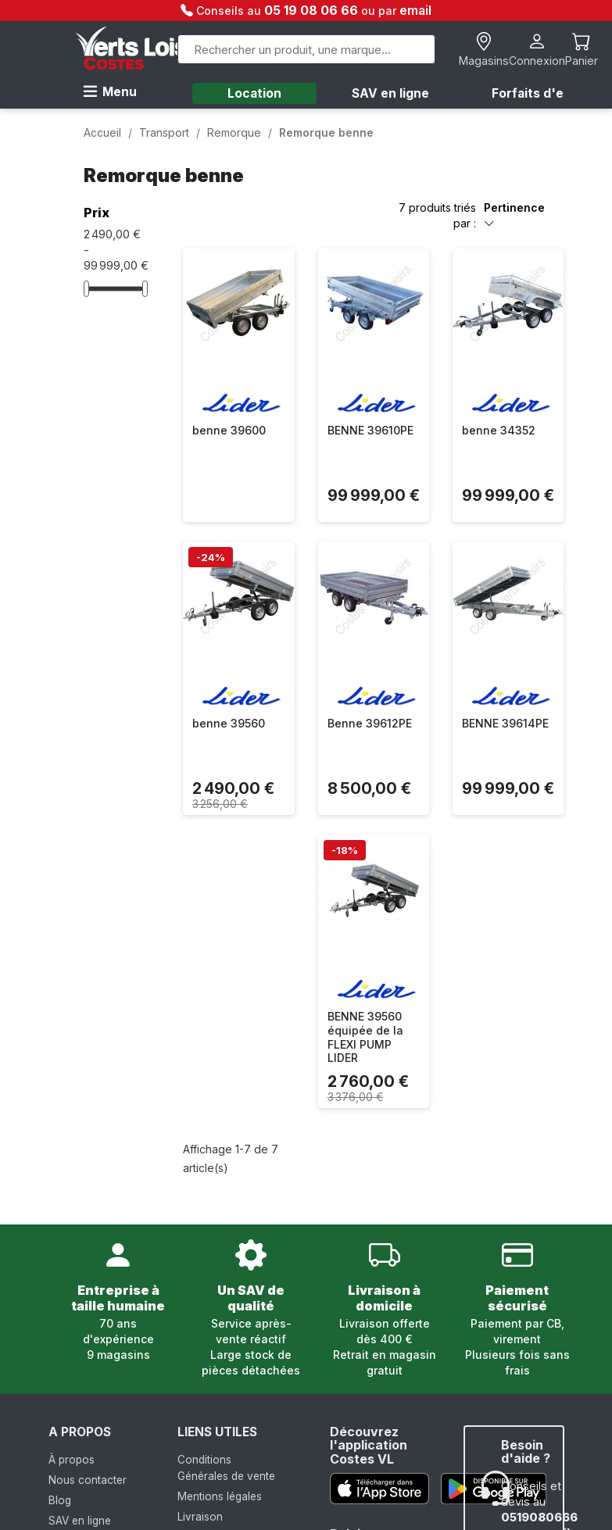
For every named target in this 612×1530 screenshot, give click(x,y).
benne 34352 (498, 430)
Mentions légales (219, 1496)
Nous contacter (87, 1480)
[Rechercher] (306, 49)
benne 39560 (228, 723)
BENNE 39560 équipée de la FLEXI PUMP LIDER (365, 1037)
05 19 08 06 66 (312, 10)
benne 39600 (229, 430)
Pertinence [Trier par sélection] (514, 215)
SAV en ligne (390, 93)
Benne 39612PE (369, 723)
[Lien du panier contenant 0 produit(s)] (581, 50)
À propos (71, 1459)
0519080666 (539, 1517)
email (415, 10)
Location (254, 93)
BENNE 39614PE (505, 723)
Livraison (200, 1516)
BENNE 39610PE (370, 430)
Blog (59, 1500)
